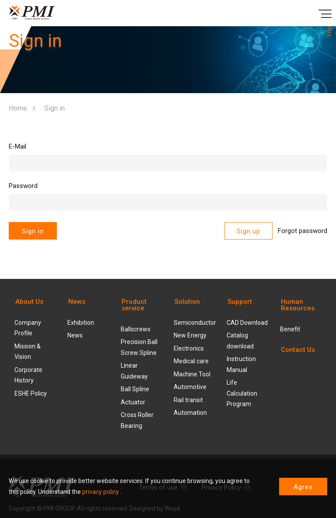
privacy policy (100, 491)
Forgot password (302, 231)
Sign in (32, 231)
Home (18, 108)
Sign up (248, 231)
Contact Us (298, 350)
